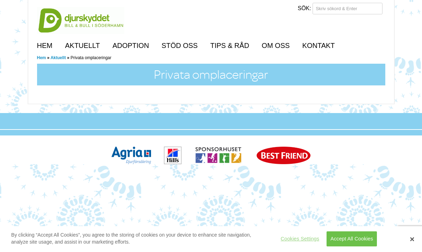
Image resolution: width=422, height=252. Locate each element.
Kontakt (318, 45)
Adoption (131, 45)
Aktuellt (82, 45)
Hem (44, 45)
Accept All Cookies (351, 238)
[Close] (412, 239)
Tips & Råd (229, 45)
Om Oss (276, 45)
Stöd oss (180, 45)
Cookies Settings (300, 238)
